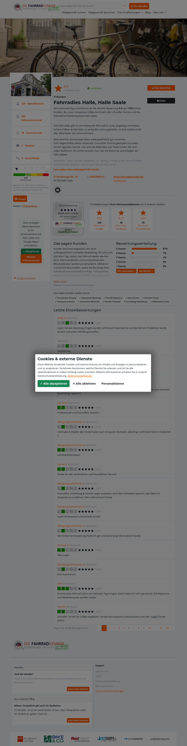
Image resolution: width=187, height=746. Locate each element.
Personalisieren (112, 383)
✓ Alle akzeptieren (53, 383)
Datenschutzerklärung (79, 375)
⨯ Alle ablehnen (84, 383)
